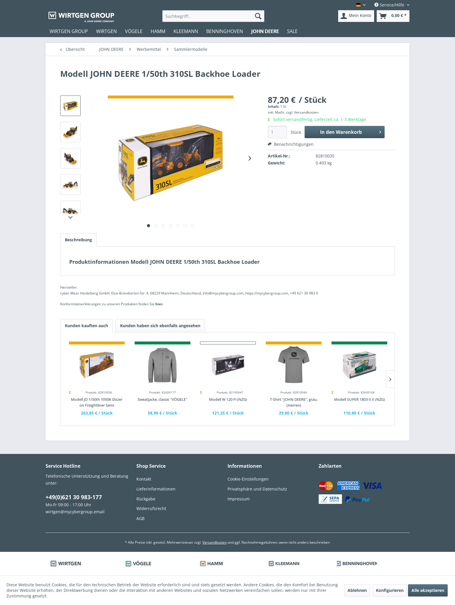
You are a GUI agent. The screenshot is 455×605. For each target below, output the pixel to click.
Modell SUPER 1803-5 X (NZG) (359, 399)
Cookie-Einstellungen (248, 479)
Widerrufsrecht (151, 508)
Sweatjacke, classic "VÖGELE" (162, 399)
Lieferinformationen (156, 489)
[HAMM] (158, 31)
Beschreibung (78, 239)
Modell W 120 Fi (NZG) (228, 399)
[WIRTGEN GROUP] (69, 31)
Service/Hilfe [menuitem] (389, 5)
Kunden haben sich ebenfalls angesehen (160, 325)
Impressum (239, 499)
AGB (140, 518)
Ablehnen (357, 590)
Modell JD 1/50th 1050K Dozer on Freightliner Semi (96, 402)
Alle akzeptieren (427, 590)
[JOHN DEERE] (265, 31)
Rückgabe (145, 499)
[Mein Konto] (356, 16)
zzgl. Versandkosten (302, 112)
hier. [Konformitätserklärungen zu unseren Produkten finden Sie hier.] (159, 303)
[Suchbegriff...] (213, 16)
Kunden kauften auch (86, 325)
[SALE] (292, 31)
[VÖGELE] (134, 31)
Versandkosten (214, 542)
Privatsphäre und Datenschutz (257, 489)
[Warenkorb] (393, 16)
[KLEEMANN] (185, 31)
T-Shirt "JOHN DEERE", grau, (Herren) (293, 402)
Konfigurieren (390, 590)
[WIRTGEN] (106, 31)
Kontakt (143, 479)
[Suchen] (258, 16)
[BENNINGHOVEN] (224, 31)
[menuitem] (213, 16)
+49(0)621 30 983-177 (74, 497)
